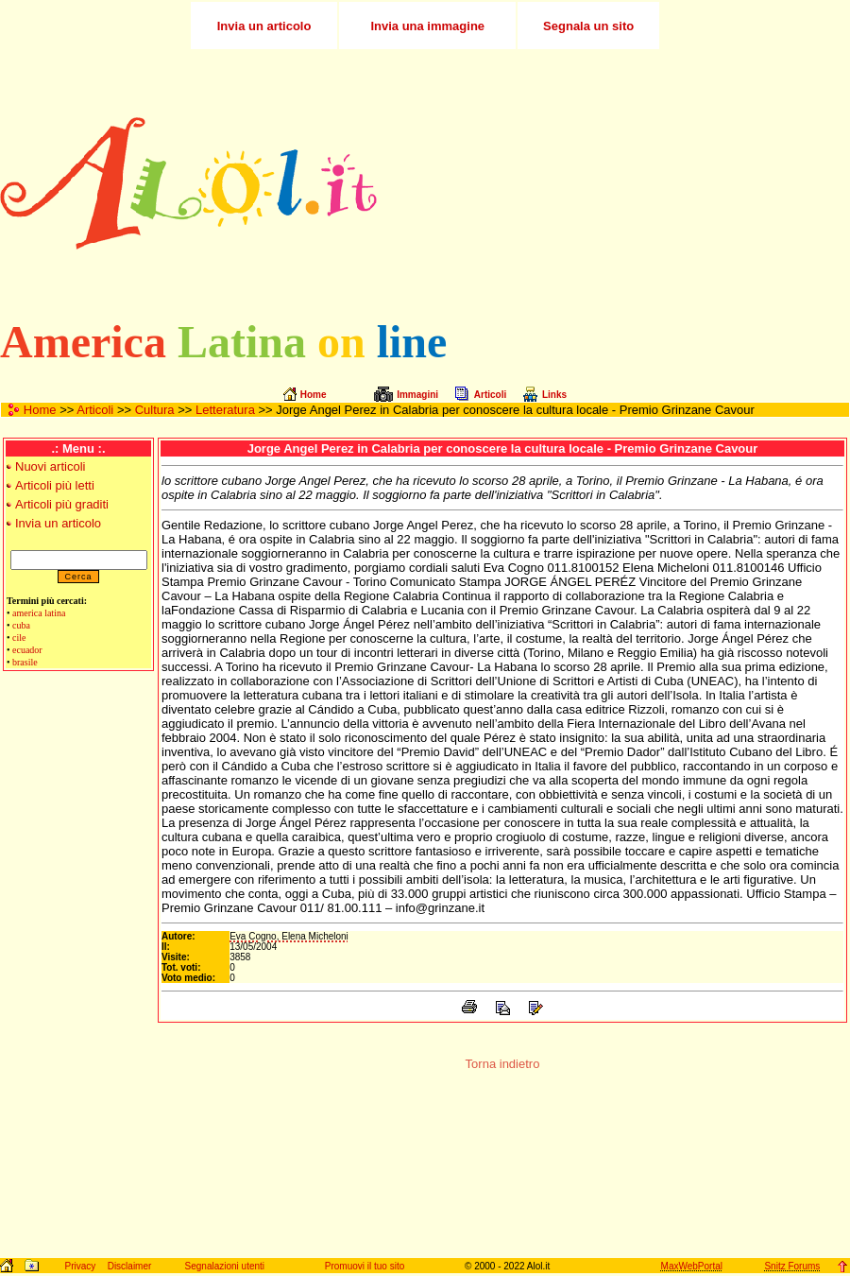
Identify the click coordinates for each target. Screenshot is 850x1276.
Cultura (155, 410)
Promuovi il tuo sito (364, 1266)
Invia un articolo (58, 523)
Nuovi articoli (50, 466)
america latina (38, 613)
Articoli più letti (54, 485)
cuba (21, 625)
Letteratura (225, 410)
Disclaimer (130, 1266)
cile (19, 637)
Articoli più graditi (62, 504)
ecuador (27, 650)
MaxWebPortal (691, 1266)
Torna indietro (503, 1064)
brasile (25, 662)
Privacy (79, 1266)
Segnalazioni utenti (225, 1266)
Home (40, 410)
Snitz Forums (792, 1266)
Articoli (94, 410)
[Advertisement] (661, 183)
